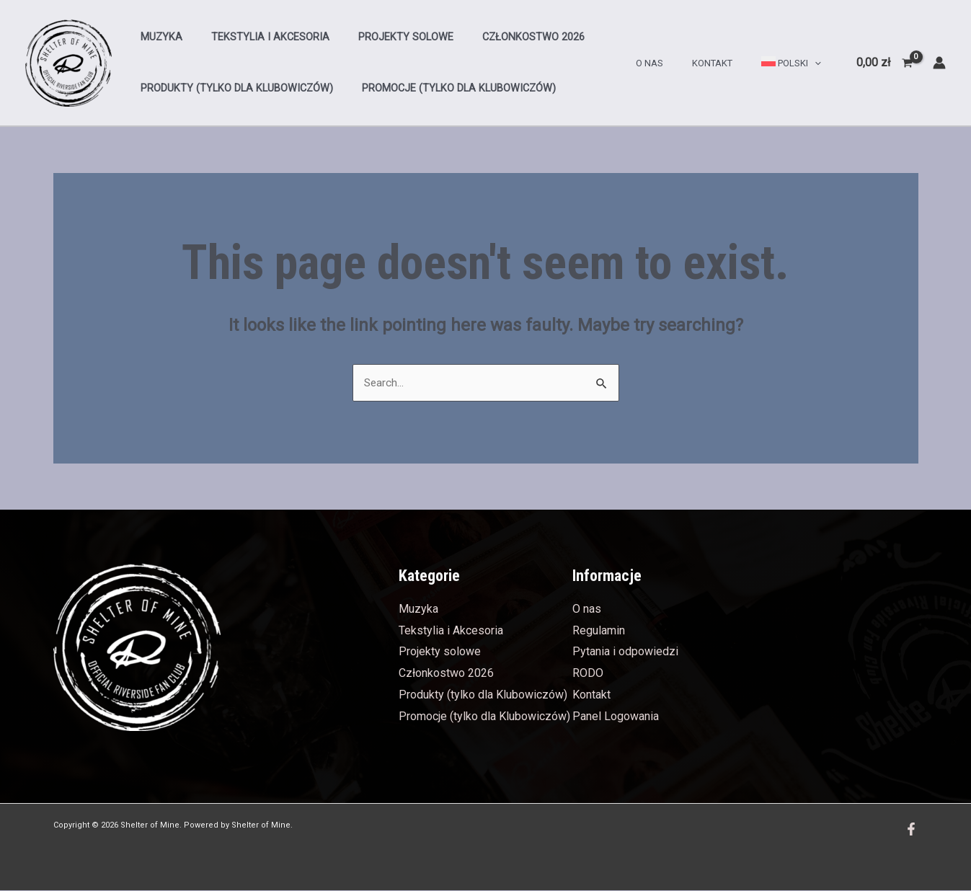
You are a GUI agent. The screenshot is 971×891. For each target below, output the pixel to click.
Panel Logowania (615, 717)
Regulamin (598, 631)
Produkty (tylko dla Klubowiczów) (232, 88)
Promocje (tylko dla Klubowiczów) (447, 88)
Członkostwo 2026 (505, 37)
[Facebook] (911, 829)
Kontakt (727, 63)
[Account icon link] (939, 62)
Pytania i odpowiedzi (625, 652)
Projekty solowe (385, 37)
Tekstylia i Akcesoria (258, 37)
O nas (674, 63)
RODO (587, 674)
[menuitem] (796, 63)
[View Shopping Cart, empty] (884, 63)
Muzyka (157, 37)
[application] (819, 63)
